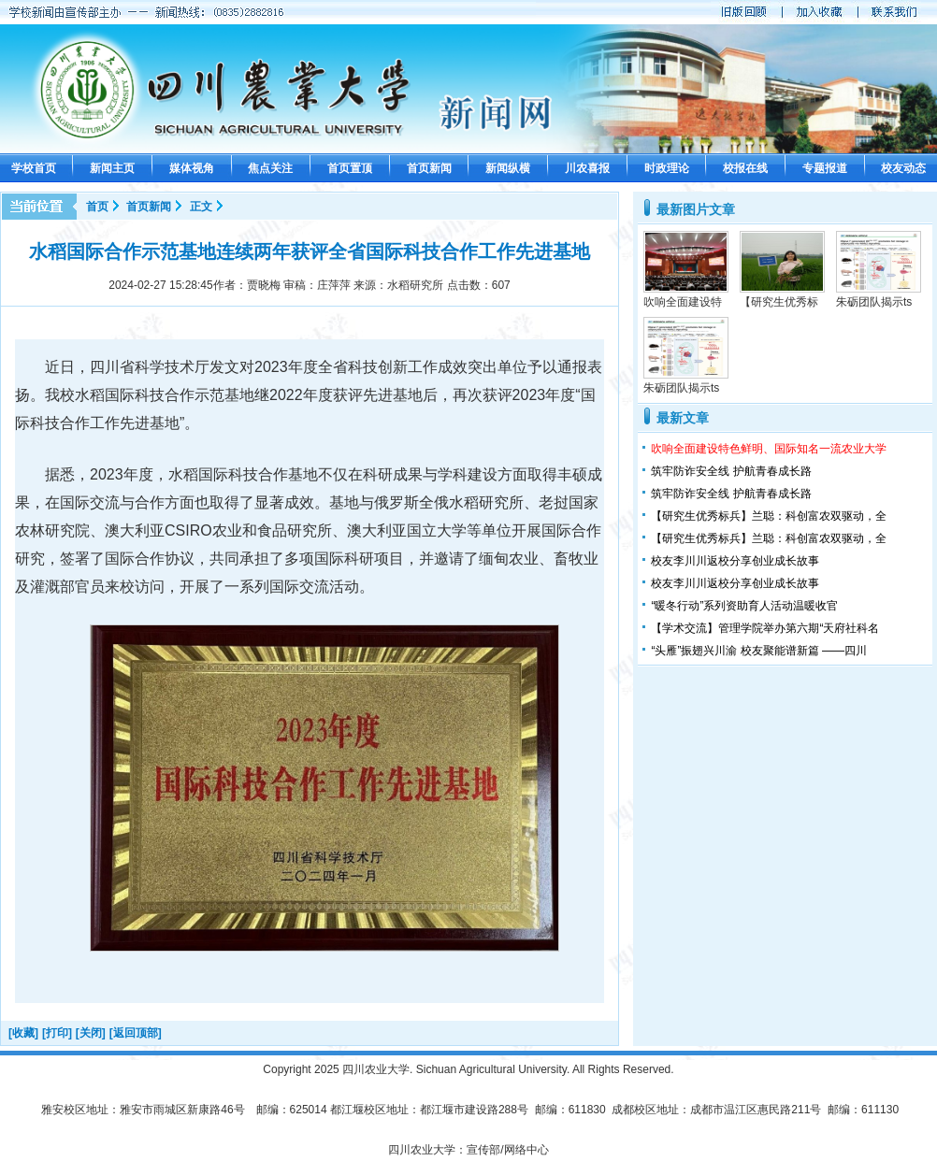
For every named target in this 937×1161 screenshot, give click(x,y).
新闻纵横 (507, 168)
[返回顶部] (135, 1032)
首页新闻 (429, 168)
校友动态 (903, 168)
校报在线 (745, 168)
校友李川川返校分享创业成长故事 (735, 560)
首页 (97, 206)
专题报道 (824, 168)
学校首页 (33, 168)
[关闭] (91, 1032)
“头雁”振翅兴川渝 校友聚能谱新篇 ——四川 (759, 650)
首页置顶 (349, 168)
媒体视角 (191, 168)
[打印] (57, 1032)
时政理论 (666, 168)
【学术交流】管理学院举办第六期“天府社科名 (765, 628)
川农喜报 (587, 168)
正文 (201, 206)
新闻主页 (112, 168)
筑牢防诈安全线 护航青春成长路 (731, 471)
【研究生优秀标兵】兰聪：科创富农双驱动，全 (769, 516)
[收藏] (23, 1032)
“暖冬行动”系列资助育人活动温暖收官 (744, 605)
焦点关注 (270, 168)
